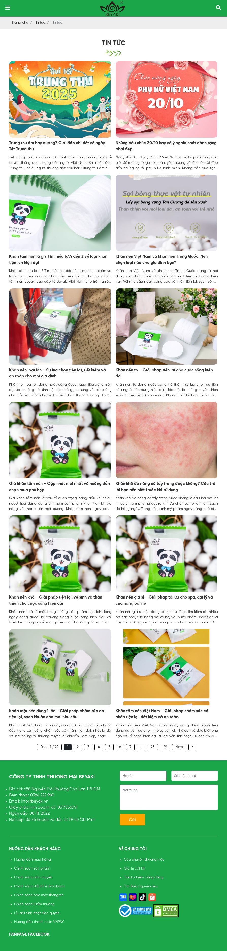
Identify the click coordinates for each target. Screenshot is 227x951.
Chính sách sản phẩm (32, 869)
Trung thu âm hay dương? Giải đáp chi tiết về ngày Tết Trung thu (57, 146)
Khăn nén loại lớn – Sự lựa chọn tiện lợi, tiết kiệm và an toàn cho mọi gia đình (57, 373)
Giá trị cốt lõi (134, 869)
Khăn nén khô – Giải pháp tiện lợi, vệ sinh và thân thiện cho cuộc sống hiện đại (55, 600)
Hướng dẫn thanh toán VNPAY (39, 922)
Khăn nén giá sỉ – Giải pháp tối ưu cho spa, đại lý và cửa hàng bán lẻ (164, 600)
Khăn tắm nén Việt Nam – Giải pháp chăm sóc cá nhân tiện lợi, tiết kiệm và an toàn (162, 714)
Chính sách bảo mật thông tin (38, 895)
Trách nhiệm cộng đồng (143, 877)
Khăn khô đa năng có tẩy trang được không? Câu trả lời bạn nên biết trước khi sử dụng (165, 487)
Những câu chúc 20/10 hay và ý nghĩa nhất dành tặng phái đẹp (166, 146)
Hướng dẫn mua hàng (32, 860)
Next (179, 747)
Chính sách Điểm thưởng (34, 904)
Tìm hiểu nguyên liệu (140, 886)
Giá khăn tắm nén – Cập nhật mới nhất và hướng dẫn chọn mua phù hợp (59, 487)
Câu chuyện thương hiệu (144, 860)
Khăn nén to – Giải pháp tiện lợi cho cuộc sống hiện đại (164, 373)
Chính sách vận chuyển (33, 877)
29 (165, 747)
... (141, 747)
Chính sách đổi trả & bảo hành (39, 886)
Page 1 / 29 (49, 747)
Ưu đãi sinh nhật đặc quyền (37, 913)
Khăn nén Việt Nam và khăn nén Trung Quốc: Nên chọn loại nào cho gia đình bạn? (162, 259)
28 (153, 747)
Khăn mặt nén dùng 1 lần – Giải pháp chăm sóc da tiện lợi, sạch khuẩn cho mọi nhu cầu (56, 714)
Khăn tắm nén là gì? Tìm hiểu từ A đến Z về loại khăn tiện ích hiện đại (58, 259)
